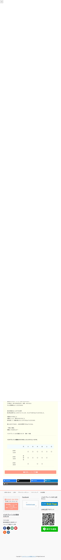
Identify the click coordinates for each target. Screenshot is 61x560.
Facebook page (30, 504)
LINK (14, 492)
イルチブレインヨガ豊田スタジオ (11, 515)
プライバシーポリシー (23, 492)
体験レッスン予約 (30, 472)
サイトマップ (34, 492)
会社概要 (42, 492)
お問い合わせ (7, 492)
